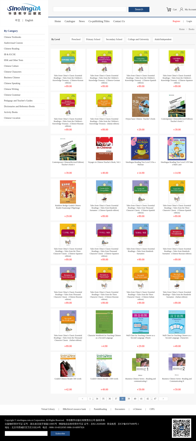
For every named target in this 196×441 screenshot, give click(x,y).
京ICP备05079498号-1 (128, 424)
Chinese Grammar (12, 95)
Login (189, 21)
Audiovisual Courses (13, 43)
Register (176, 21)
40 (135, 399)
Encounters (120, 409)
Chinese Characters (12, 72)
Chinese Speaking (12, 83)
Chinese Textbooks (12, 37)
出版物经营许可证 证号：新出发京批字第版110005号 (31, 424)
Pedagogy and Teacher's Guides (18, 100)
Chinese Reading (11, 48)
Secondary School (114, 39)
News (82, 21)
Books (191, 29)
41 (141, 399)
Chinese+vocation (12, 118)
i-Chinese (137, 409)
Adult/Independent (163, 39)
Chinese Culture (11, 66)
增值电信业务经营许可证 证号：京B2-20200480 (82, 424)
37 (116, 399)
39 (129, 399)
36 (110, 399)
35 (103, 399)
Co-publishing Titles (99, 21)
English (29, 20)
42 (148, 399)
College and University (138, 39)
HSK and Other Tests (13, 60)
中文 (17, 20)
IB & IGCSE (10, 54)
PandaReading (100, 409)
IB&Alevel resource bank (74, 409)
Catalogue (70, 21)
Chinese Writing (11, 89)
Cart (175, 9)
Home (58, 21)
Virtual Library (48, 409)
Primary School (93, 39)
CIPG (152, 409)
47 (155, 399)
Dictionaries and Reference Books (19, 106)
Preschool (76, 39)
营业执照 (111, 424)
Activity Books (11, 112)
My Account (190, 9)
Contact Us (119, 21)
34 (97, 399)
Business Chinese (12, 77)
